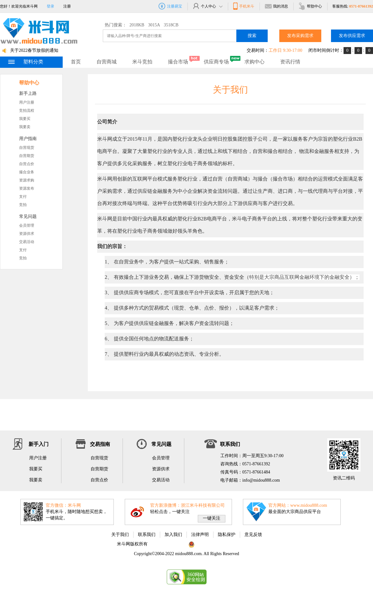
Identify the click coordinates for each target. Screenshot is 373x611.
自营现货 (26, 147)
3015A (154, 25)
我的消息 (276, 6)
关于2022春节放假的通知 (34, 50)
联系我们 (146, 534)
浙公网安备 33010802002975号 (221, 544)
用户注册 (26, 102)
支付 (23, 196)
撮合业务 (26, 172)
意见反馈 (253, 534)
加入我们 (173, 534)
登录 (50, 6)
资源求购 (26, 180)
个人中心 (207, 6)
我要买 (24, 118)
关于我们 (120, 534)
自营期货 (26, 156)
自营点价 (26, 164)
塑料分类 (25, 61)
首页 (76, 61)
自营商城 (107, 61)
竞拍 (23, 205)
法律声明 (200, 534)
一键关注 (211, 518)
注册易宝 (170, 6)
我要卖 (24, 127)
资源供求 (26, 233)
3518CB (171, 25)
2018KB (136, 25)
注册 (67, 6)
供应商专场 (216, 61)
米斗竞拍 (142, 61)
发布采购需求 (300, 35)
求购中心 (254, 61)
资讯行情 (290, 61)
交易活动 (26, 242)
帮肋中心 (310, 6)
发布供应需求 (352, 35)
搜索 (252, 35)
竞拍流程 (26, 110)
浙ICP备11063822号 (167, 544)
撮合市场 (178, 61)
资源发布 (26, 188)
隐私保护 (226, 534)
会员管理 (26, 225)
